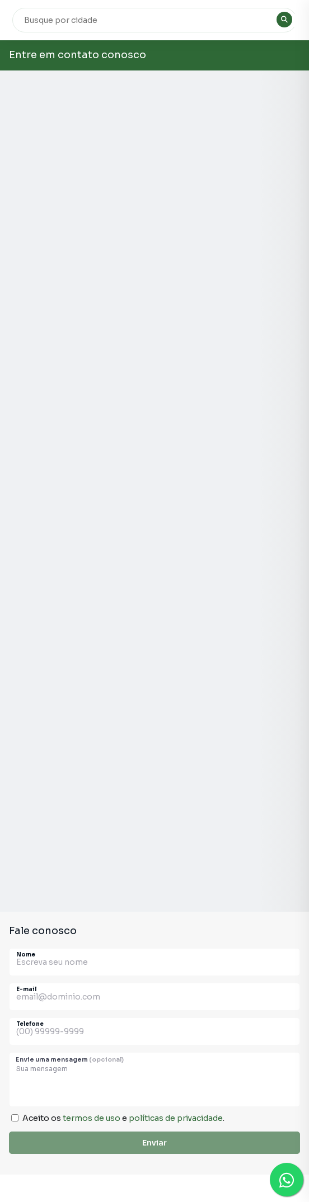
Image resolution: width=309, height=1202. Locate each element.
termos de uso (91, 1118)
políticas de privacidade (176, 1118)
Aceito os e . (123, 1118)
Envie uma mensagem (70, 1059)
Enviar (154, 1143)
